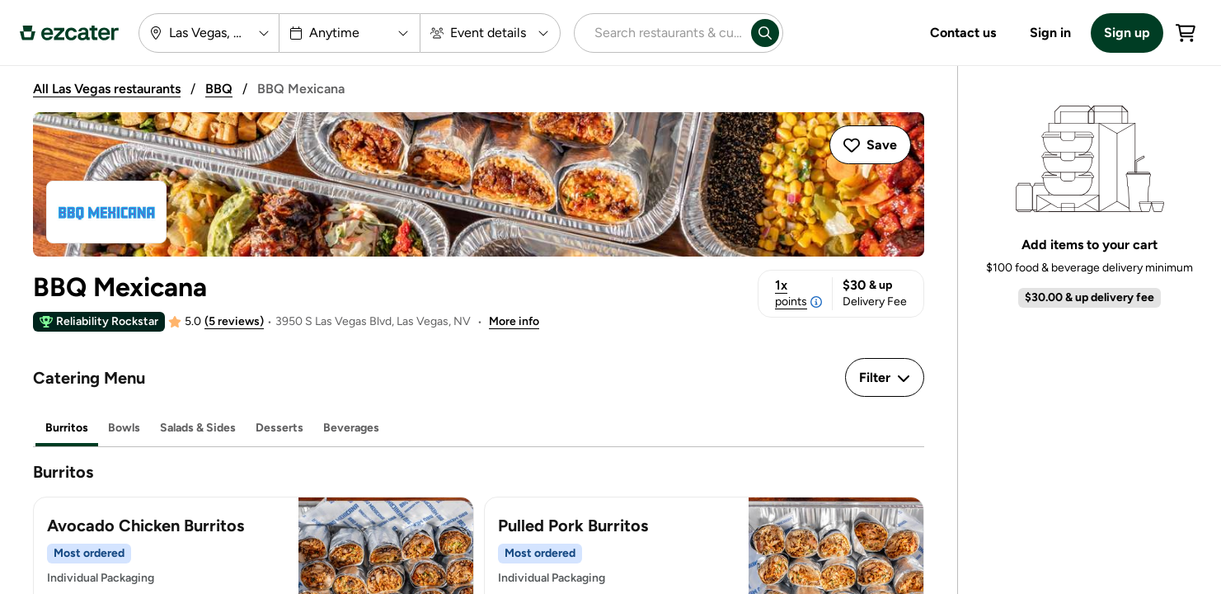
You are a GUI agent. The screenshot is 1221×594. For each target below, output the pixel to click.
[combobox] (659, 33)
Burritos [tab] (66, 428)
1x (798, 293)
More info (514, 321)
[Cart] (1185, 33)
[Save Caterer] (870, 144)
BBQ (218, 89)
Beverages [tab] (351, 428)
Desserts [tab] (279, 428)
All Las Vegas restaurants (107, 89)
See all (1183, 353)
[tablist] (478, 428)
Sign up (1127, 32)
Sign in (1050, 32)
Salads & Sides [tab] (198, 428)
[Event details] (490, 33)
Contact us (963, 32)
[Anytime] (349, 33)
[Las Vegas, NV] (209, 33)
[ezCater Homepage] (69, 33)
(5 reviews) (234, 321)
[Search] (765, 33)
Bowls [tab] (124, 428)
